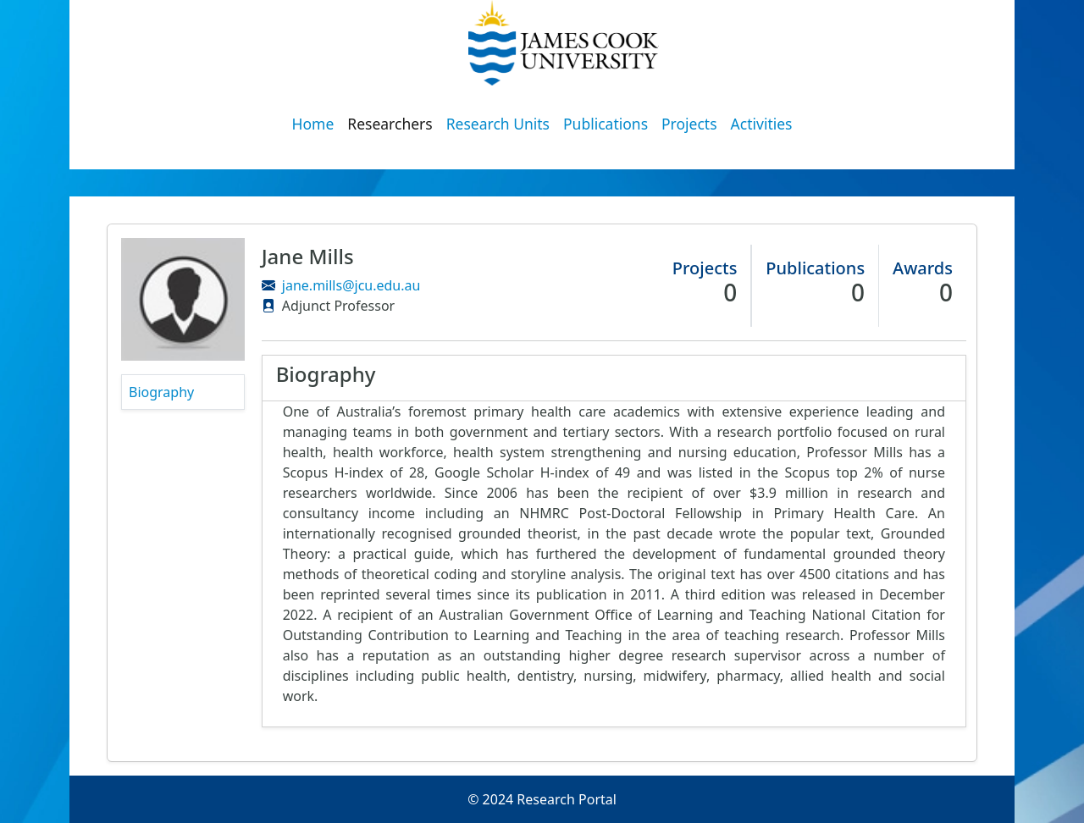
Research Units (498, 123)
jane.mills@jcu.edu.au (351, 285)
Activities (762, 123)
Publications (605, 123)
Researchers (389, 123)
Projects (689, 123)
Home (313, 123)
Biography (161, 392)
